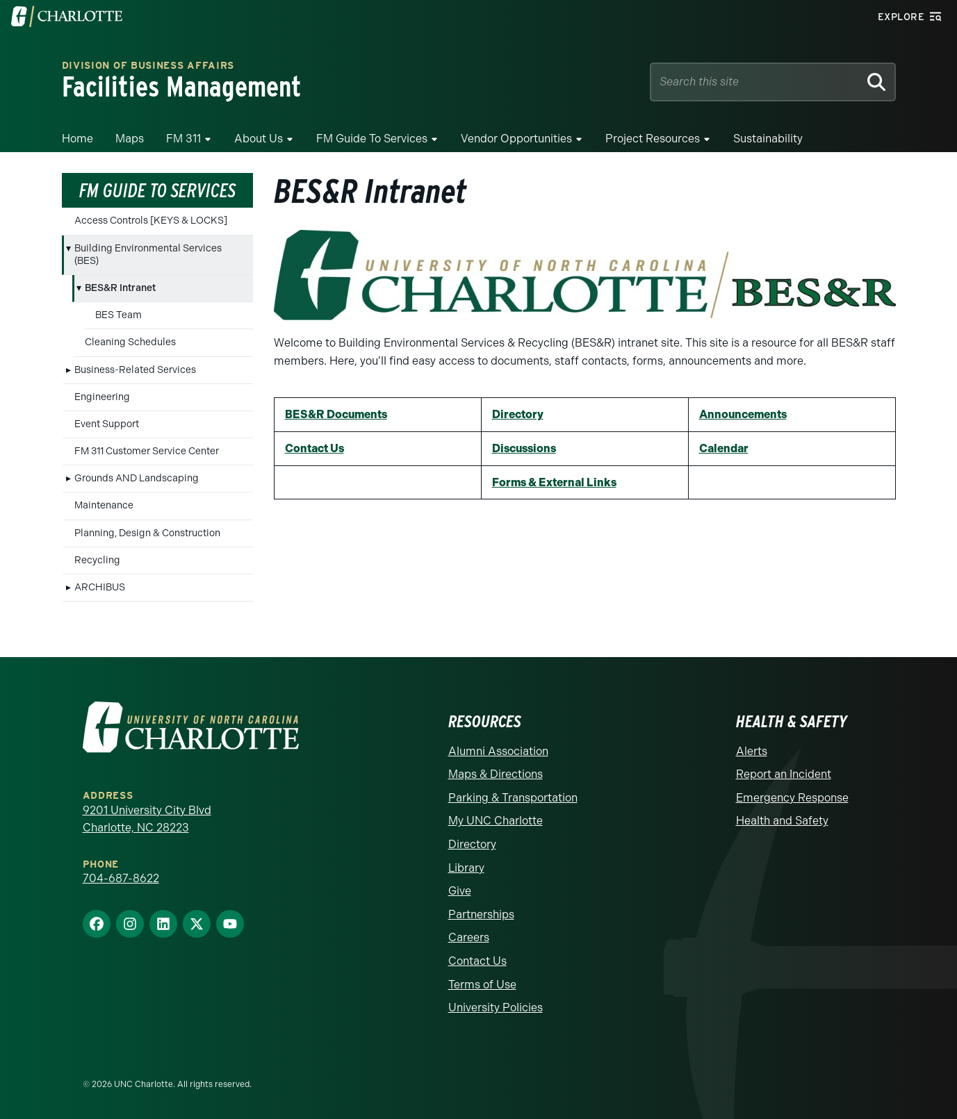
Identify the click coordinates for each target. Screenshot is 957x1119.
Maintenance (103, 505)
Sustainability (768, 138)
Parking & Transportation (513, 797)
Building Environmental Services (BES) (148, 254)
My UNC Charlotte (495, 820)
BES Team (118, 315)
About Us (258, 138)
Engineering (102, 397)
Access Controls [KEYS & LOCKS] (150, 220)
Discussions (524, 448)
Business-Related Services (135, 370)
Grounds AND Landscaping (136, 478)
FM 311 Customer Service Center (146, 451)
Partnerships (481, 914)
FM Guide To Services (371, 138)
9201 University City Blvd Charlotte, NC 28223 (147, 819)
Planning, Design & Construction (147, 533)
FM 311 (183, 138)
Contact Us (314, 448)
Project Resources (652, 138)
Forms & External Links (554, 482)
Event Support (106, 424)
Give (459, 890)
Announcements (743, 414)
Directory (517, 414)
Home (77, 138)
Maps (129, 138)
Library (466, 868)
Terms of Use (482, 984)
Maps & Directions (495, 774)
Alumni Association (498, 751)
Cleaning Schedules (130, 342)
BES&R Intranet (120, 288)
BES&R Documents (336, 414)
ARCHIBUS (99, 587)
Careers (468, 937)
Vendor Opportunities (516, 138)
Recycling (97, 560)
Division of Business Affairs (148, 66)
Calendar (724, 448)
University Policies (495, 1007)
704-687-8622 (121, 878)
